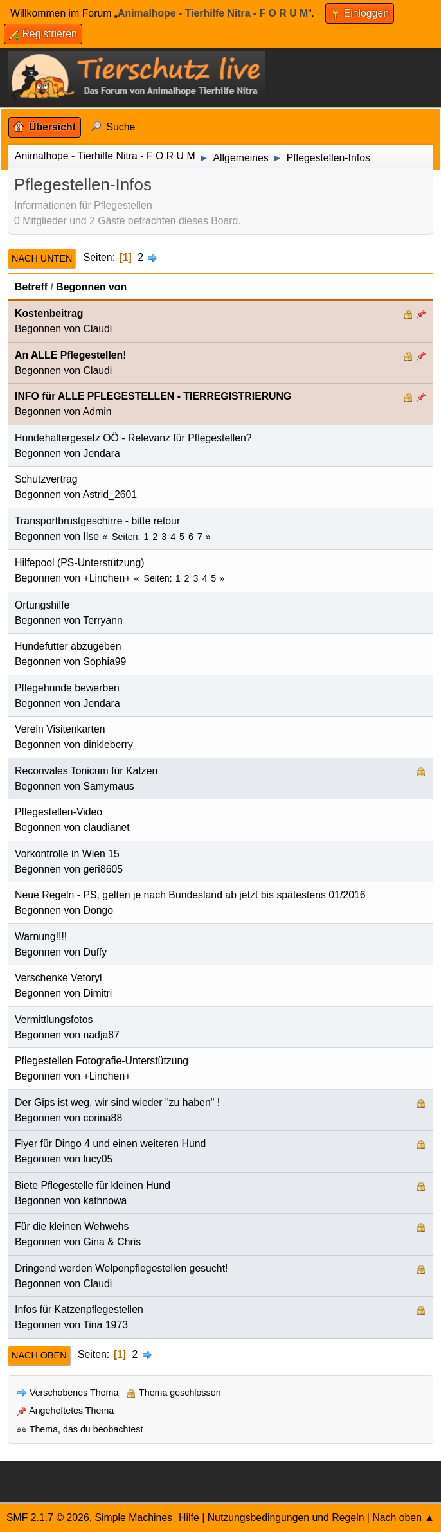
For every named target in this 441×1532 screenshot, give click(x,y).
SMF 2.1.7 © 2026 (47, 1517)
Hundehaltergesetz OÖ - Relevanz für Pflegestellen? (133, 437)
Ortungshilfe (42, 605)
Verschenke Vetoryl (58, 977)
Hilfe (189, 1517)
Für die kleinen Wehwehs (72, 1226)
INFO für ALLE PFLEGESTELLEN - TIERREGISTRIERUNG (153, 396)
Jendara (102, 453)
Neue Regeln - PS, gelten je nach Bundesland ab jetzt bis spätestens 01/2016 (190, 894)
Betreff (31, 286)
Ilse (92, 536)
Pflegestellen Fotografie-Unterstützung (101, 1060)
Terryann (103, 620)
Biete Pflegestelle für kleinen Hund (92, 1185)
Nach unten (42, 258)
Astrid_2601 (110, 494)
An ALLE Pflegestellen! (71, 355)
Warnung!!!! (41, 936)
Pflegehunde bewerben (67, 687)
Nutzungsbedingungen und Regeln (286, 1517)
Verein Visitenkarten (60, 729)
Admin (97, 411)
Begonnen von (91, 286)
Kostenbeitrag (49, 313)
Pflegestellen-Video (58, 811)
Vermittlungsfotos (54, 1019)
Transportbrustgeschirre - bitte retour (97, 520)
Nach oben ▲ (403, 1517)
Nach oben (39, 1355)
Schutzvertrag (46, 479)
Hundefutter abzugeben (68, 646)
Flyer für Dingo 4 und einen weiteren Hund (110, 1143)
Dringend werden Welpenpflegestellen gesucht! (121, 1268)
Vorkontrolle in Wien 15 (67, 853)
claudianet (107, 827)
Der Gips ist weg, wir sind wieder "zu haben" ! (117, 1102)
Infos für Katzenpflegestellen (79, 1309)
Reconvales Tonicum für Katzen (86, 770)
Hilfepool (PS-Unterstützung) (79, 562)
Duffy (95, 952)
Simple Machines (133, 1517)
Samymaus (109, 786)
